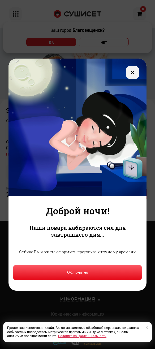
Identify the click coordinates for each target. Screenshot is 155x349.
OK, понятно (77, 272)
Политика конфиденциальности (82, 336)
